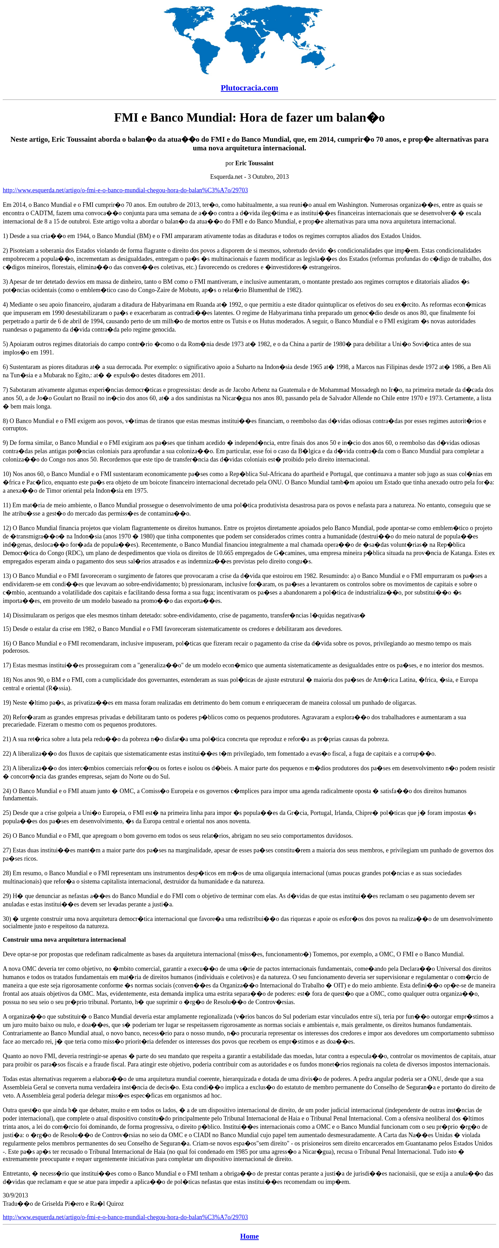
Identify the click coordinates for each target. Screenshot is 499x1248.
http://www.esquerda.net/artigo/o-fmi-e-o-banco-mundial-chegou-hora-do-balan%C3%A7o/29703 (125, 190)
